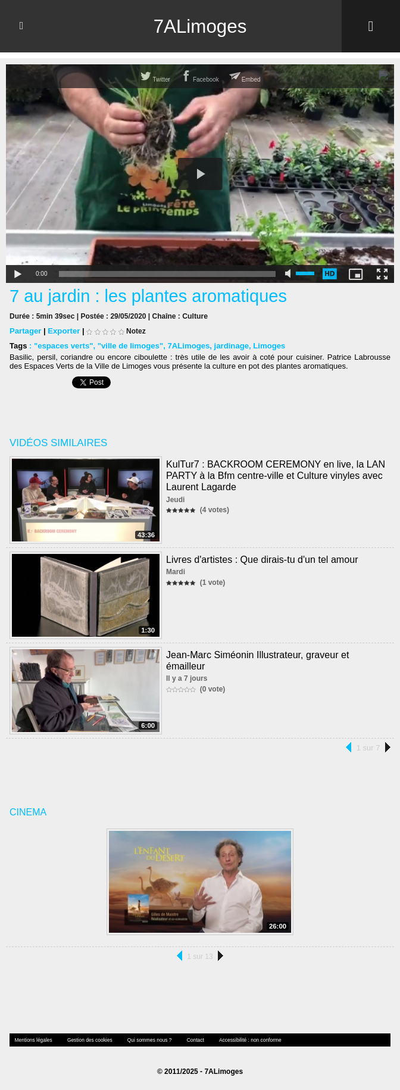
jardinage (229, 345)
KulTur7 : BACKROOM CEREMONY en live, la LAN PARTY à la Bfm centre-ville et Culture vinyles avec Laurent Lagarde (275, 474)
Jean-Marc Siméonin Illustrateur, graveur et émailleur (277, 654)
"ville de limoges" (129, 345)
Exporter (63, 330)
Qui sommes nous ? (146, 1039)
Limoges (266, 345)
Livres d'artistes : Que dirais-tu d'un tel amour (261, 559)
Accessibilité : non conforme (244, 1039)
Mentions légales (33, 1039)
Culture (194, 316)
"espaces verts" (63, 345)
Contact (191, 1039)
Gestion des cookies (87, 1039)
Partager (25, 330)
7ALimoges (200, 26)
